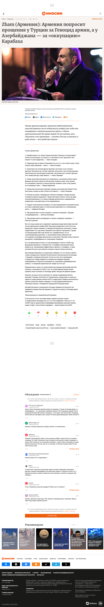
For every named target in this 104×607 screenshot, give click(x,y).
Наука (35, 558)
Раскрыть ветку (74, 449)
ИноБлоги (71, 558)
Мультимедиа (62, 558)
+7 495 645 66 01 (7, 594)
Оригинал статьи (97, 19)
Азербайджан (50, 325)
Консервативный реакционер (39, 454)
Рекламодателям (46, 573)
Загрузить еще (52, 515)
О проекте (36, 573)
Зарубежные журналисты (22, 573)
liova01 (31, 483)
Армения (10, 19)
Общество (53, 558)
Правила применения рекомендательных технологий (18, 575)
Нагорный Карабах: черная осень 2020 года (37, 328)
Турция (37, 325)
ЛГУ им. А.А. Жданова (36, 405)
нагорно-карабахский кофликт (58, 328)
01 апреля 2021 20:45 (21, 19)
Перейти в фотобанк (12, 102)
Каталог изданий (7, 573)
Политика (58, 325)
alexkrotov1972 (33, 495)
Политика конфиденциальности (63, 573)
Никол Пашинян (30, 325)
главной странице (69, 401)
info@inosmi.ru (6, 589)
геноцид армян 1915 (73, 328)
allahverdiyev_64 (34, 423)
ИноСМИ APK (40, 575)
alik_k (30, 466)
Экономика (28, 558)
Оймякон (32, 434)
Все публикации (81, 558)
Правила (76, 394)
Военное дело (43, 558)
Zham (4, 19)
